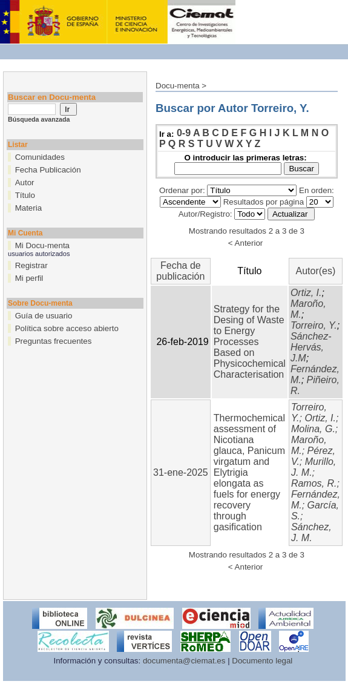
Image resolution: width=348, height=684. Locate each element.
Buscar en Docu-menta (52, 97)
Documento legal (262, 660)
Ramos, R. (314, 483)
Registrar (31, 265)
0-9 (184, 133)
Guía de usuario (44, 315)
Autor (24, 182)
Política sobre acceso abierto (67, 328)
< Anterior (245, 243)
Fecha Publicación (48, 169)
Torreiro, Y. (314, 325)
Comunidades (40, 157)
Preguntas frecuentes (53, 341)
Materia (28, 207)
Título (25, 195)
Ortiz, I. (306, 293)
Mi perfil (29, 278)
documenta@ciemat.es (184, 660)
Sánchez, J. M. (311, 532)
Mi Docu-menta (42, 245)
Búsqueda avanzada (39, 119)
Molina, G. (313, 429)
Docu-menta (178, 85)
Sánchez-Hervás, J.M (311, 347)
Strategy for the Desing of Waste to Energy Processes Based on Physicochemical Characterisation (250, 342)
